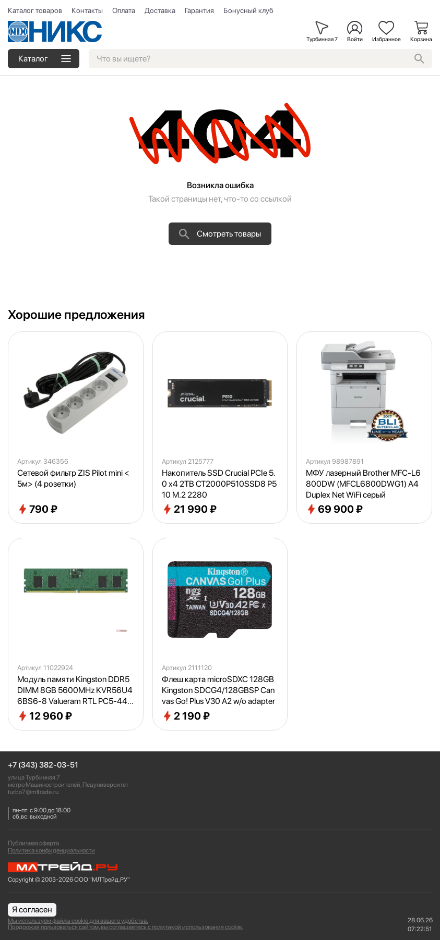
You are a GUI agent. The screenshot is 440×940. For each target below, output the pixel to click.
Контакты (87, 10)
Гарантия (199, 10)
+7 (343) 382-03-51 (43, 765)
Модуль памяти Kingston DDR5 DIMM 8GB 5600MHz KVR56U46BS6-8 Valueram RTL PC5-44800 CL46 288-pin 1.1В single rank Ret (75, 690)
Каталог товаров (35, 10)
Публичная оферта (33, 843)
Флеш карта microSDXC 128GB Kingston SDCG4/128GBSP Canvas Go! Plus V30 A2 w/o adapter (218, 690)
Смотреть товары (220, 234)
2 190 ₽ (186, 716)
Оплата (123, 10)
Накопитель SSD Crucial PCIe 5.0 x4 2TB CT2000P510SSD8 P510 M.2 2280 (219, 484)
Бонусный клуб (248, 10)
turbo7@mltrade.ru (33, 792)
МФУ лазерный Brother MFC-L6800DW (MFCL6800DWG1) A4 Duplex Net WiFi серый (363, 484)
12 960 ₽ (44, 716)
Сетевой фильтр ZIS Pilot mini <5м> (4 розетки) (73, 478)
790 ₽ (37, 509)
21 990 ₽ (189, 509)
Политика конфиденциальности (51, 850)
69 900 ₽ (334, 509)
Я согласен (32, 909)
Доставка (160, 10)
